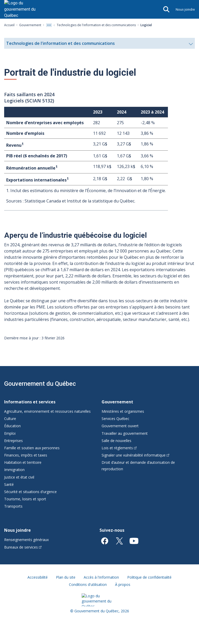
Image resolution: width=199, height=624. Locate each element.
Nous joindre (185, 9)
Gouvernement (30, 25)
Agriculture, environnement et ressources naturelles (47, 411)
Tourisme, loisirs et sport (25, 498)
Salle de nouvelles (116, 440)
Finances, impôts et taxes (25, 455)
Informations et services (29, 402)
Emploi (10, 433)
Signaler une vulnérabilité (135, 455)
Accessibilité (37, 577)
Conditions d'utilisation (88, 584)
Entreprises (13, 440)
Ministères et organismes (123, 411)
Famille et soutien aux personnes (32, 447)
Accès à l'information (101, 577)
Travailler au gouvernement (125, 433)
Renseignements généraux (26, 539)
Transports (13, 506)
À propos (122, 584)
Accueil (9, 25)
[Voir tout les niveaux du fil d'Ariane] (49, 25)
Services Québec (115, 418)
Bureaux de (22, 547)
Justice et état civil (19, 477)
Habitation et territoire (22, 462)
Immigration (14, 469)
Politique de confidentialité (149, 577)
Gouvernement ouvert (120, 425)
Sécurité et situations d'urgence (30, 491)
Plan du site (65, 577)
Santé (9, 484)
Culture (10, 418)
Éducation (12, 425)
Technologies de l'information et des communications (96, 25)
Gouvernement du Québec (40, 384)
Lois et (119, 447)
